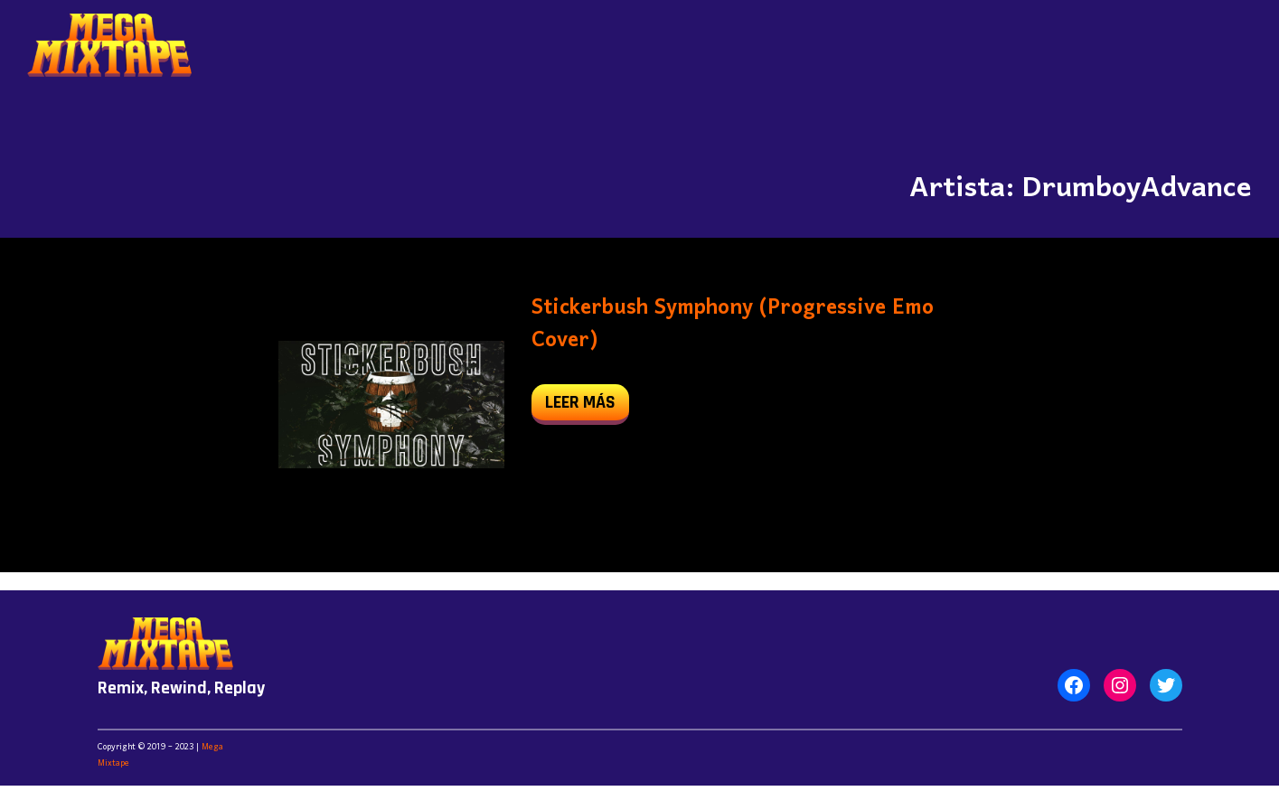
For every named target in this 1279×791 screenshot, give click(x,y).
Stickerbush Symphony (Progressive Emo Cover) (732, 324)
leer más (587, 406)
